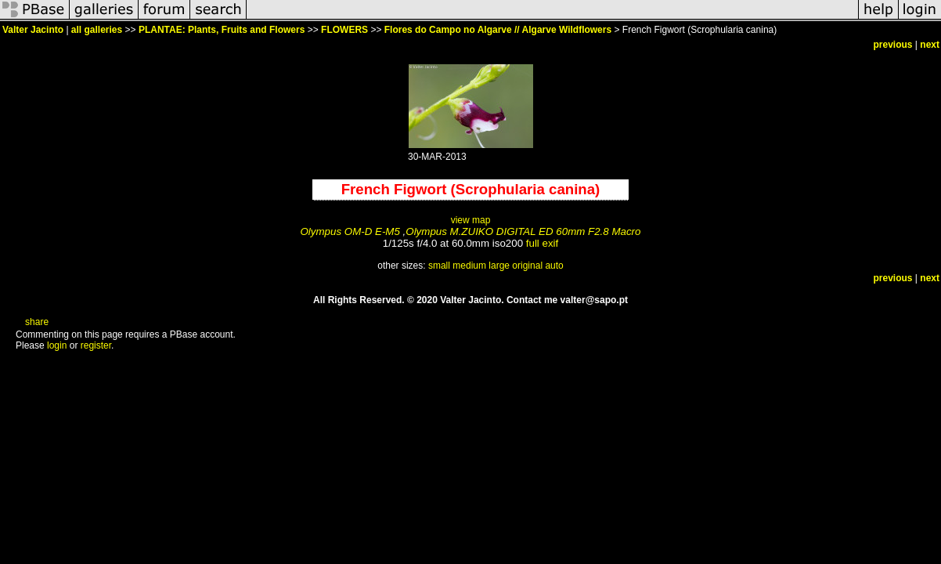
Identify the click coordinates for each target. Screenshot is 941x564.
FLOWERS (344, 29)
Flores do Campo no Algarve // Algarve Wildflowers (497, 29)
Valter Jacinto (32, 29)
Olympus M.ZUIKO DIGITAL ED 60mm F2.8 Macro (523, 231)
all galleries (96, 29)
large (499, 265)
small (439, 265)
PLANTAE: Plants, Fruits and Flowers (222, 29)
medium (469, 265)
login (57, 345)
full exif (542, 243)
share (37, 321)
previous (893, 44)
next (929, 44)
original (527, 265)
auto (554, 265)
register (96, 345)
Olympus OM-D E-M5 (350, 231)
